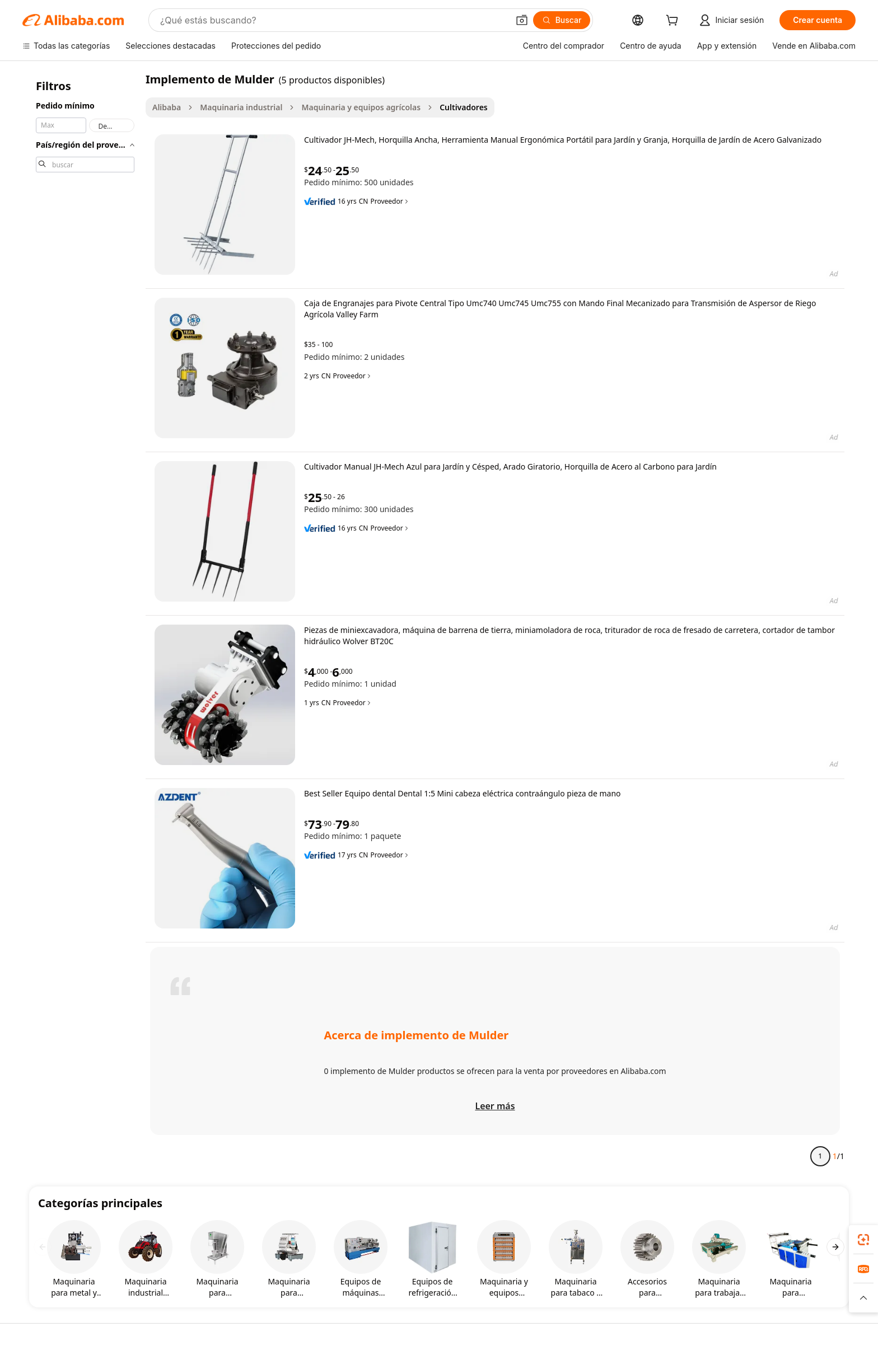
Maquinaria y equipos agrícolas (361, 107)
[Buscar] (562, 20)
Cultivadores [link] (464, 107)
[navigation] (85, 622)
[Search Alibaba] (333, 20)
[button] (522, 20)
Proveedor (389, 201)
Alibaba (166, 107)
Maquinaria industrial (241, 107)
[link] (863, 1239)
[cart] (674, 21)
